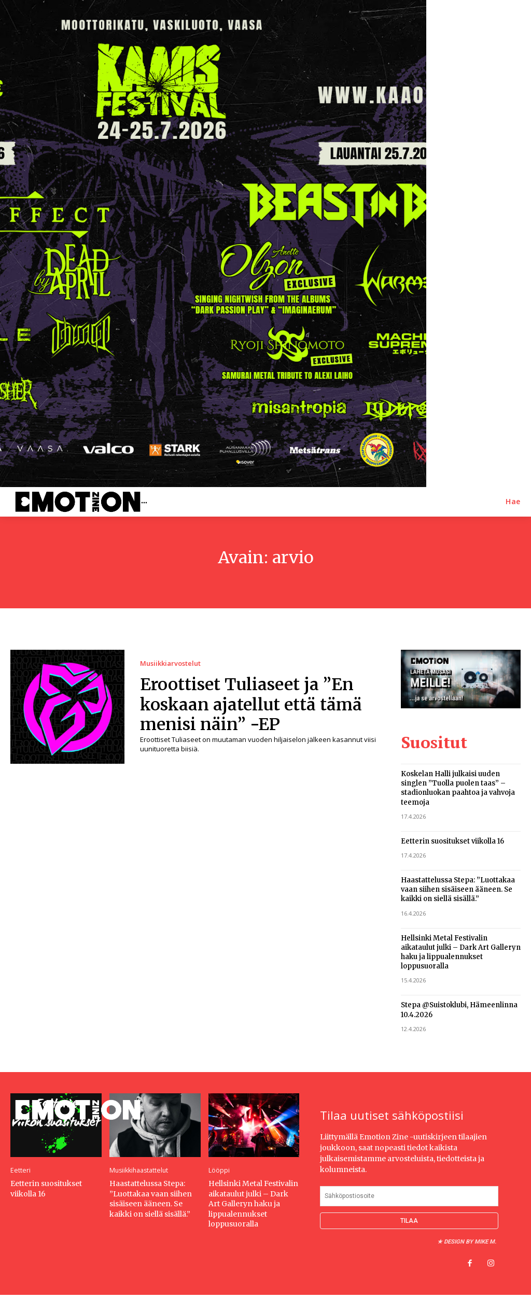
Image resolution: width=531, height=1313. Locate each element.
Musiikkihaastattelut (138, 1169)
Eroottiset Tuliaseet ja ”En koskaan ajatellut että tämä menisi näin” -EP (251, 704)
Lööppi (219, 1169)
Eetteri (19, 1169)
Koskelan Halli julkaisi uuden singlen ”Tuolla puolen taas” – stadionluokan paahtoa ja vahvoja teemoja (458, 787)
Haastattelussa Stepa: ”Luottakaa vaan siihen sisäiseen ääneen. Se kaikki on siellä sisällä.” (458, 888)
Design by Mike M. (470, 1240)
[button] (513, 501)
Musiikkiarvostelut (170, 663)
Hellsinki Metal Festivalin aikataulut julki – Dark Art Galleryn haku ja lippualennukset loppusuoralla (461, 950)
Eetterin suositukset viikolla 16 (452, 840)
